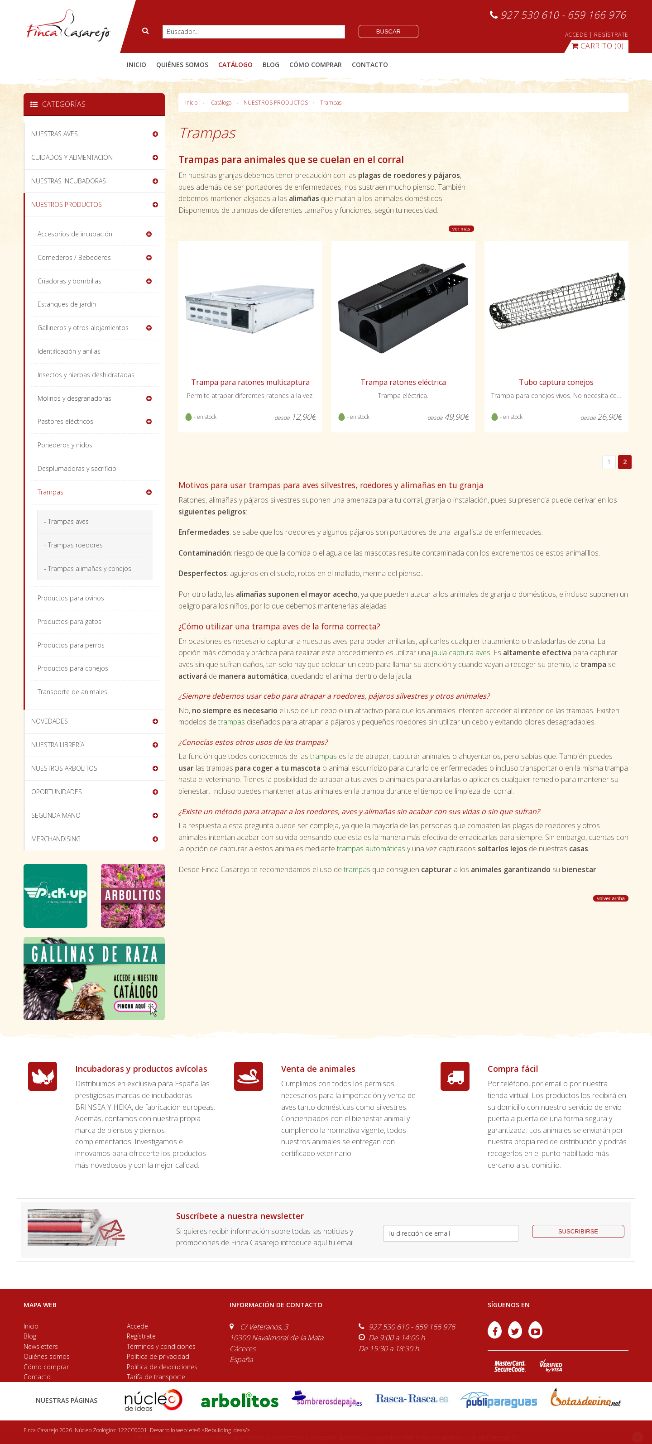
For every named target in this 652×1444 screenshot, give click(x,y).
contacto (370, 64)
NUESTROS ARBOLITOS (64, 768)
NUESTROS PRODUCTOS (276, 102)
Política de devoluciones (162, 1366)
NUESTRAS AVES (54, 134)
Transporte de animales (72, 691)
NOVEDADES (49, 721)
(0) (597, 46)
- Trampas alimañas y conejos (87, 568)
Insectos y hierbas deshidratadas (86, 374)
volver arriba (611, 898)
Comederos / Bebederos (74, 257)
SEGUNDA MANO (56, 815)
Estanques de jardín (67, 304)
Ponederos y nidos (65, 445)
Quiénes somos (47, 1356)
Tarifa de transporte (156, 1376)
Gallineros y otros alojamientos (83, 327)
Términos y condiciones (161, 1346)
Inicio (136, 64)
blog (271, 64)
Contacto (37, 1376)
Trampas (330, 102)
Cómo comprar (46, 1366)
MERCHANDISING (56, 839)
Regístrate (141, 1336)
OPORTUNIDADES (56, 791)
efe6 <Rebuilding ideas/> (219, 1430)
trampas (231, 722)
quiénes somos (182, 64)
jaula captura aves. (462, 652)
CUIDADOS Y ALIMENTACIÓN (72, 157)
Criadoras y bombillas (69, 281)
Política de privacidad (158, 1356)
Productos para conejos (73, 668)
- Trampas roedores (73, 545)
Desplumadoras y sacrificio (77, 468)
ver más (461, 228)
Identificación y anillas (69, 351)
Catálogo (221, 102)
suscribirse (578, 1231)
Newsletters (41, 1346)
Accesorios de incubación (75, 234)
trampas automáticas (370, 849)
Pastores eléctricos (65, 421)
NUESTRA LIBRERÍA (57, 744)
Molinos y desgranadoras (74, 398)
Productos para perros (71, 645)
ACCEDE (576, 34)
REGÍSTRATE (611, 34)
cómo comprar (315, 64)
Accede (137, 1326)
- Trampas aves (66, 521)
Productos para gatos (69, 621)
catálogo (235, 64)
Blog (30, 1336)
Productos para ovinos (71, 598)
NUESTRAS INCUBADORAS (68, 181)
